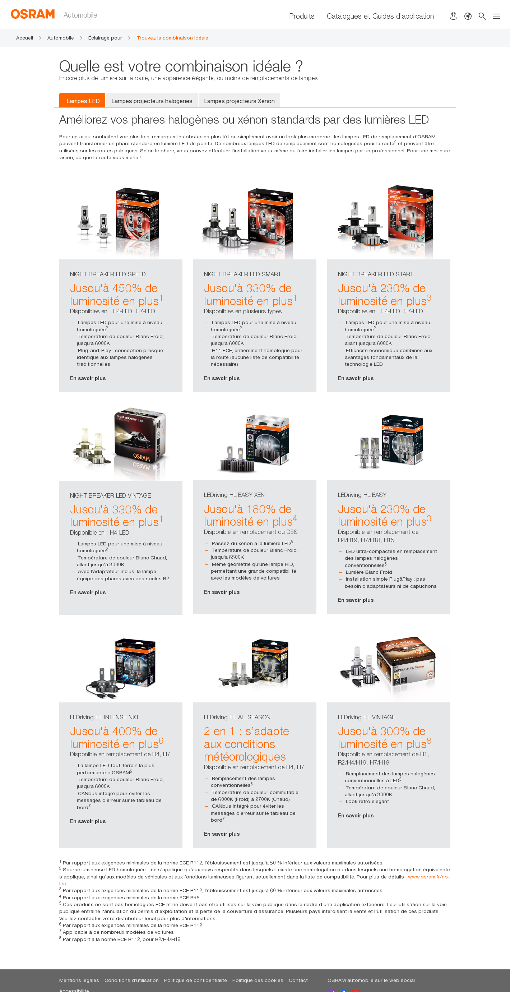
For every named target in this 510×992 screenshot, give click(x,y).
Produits (302, 16)
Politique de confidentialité (195, 980)
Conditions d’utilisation (132, 980)
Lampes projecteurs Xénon (239, 100)
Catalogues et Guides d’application (380, 16)
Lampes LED (83, 100)
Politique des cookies (257, 980)
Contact (298, 980)
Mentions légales (79, 980)
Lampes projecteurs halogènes (152, 100)
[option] (120, 287)
